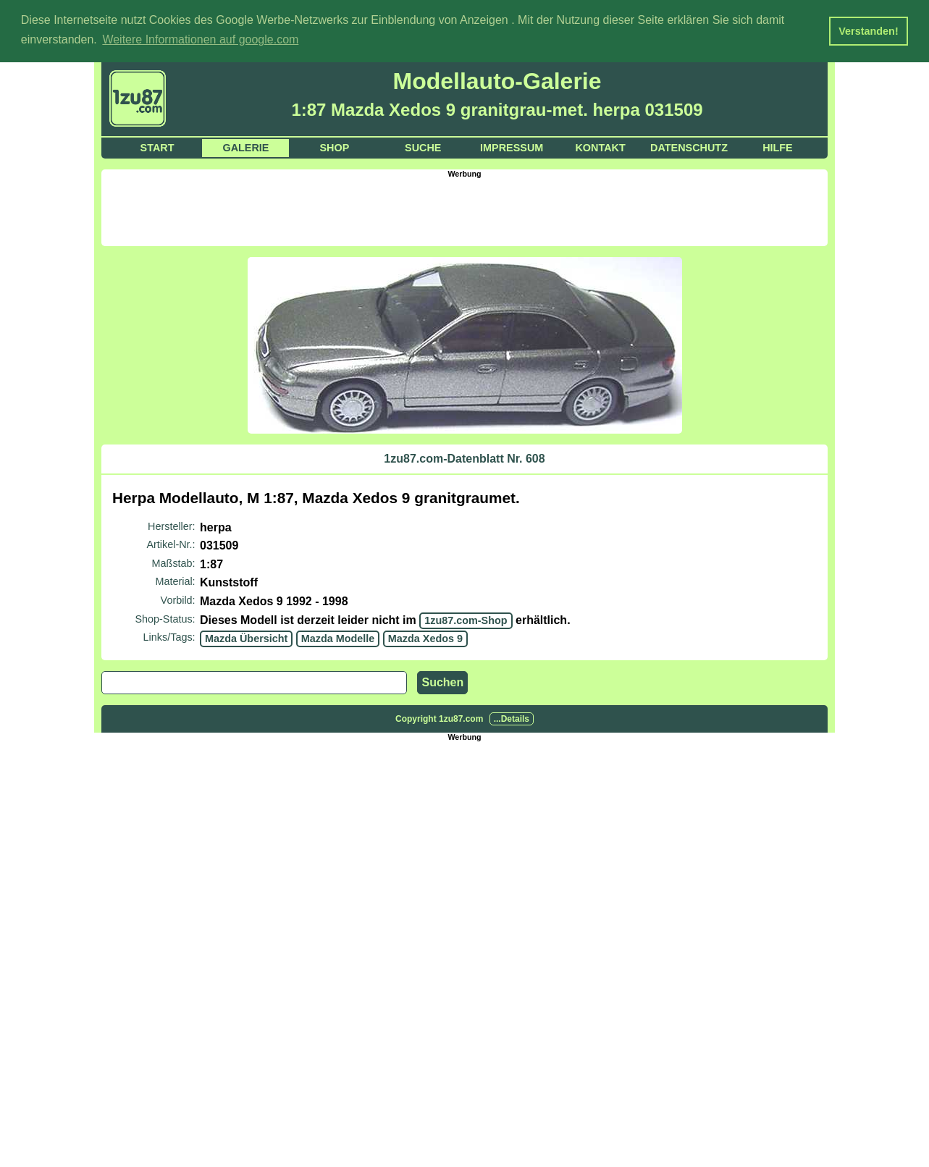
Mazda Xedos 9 (425, 638)
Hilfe (777, 146)
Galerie (245, 146)
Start (157, 146)
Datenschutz (689, 146)
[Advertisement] (464, 209)
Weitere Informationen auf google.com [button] (200, 39)
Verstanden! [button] (868, 31)
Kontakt (600, 146)
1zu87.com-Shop (465, 619)
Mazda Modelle (338, 638)
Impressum (511, 146)
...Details (511, 717)
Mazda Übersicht (246, 638)
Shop (334, 146)
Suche (423, 146)
